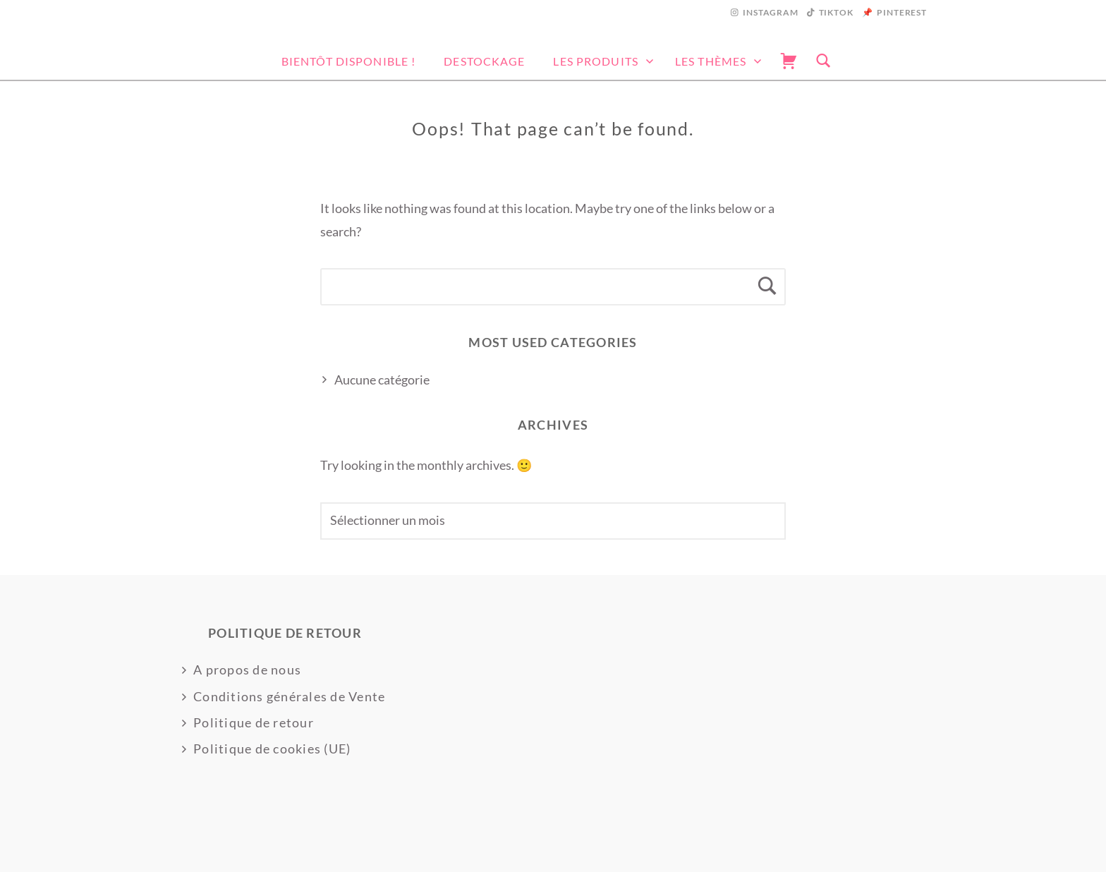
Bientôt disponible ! (348, 61)
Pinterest (902, 12)
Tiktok (836, 12)
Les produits (595, 61)
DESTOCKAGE (484, 61)
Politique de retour (253, 722)
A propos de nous (247, 669)
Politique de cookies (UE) (272, 748)
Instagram (770, 12)
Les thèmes (710, 61)
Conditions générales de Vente (289, 696)
